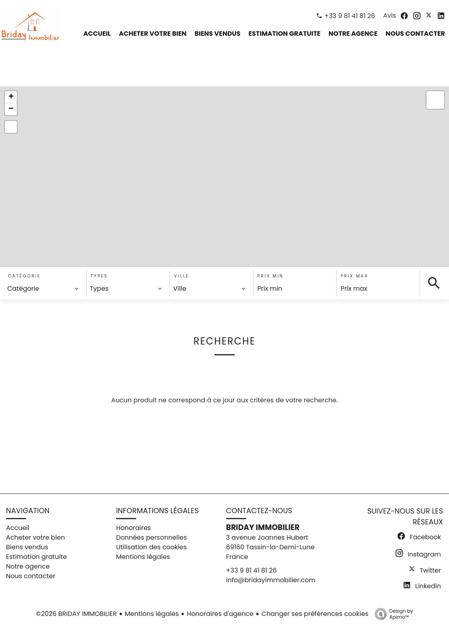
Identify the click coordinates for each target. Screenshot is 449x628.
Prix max (354, 276)
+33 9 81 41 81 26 (350, 15)
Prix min (270, 276)
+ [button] (11, 97)
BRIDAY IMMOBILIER (263, 527)
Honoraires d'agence (220, 613)
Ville (181, 276)
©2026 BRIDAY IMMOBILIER (76, 613)
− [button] (11, 109)
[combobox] (43, 289)
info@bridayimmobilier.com (271, 580)
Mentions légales (152, 613)
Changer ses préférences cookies (314, 613)
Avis (389, 15)
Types (99, 276)
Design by (392, 614)
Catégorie (24, 276)
